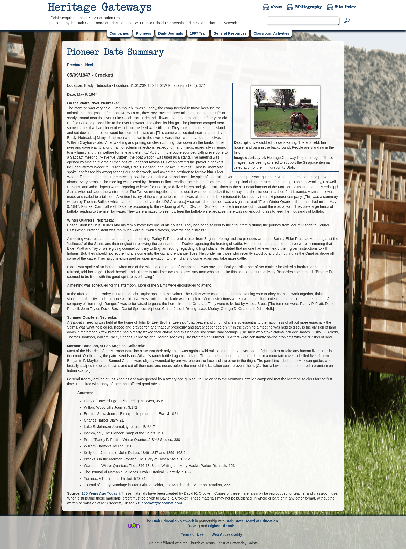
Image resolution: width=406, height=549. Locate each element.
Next (89, 65)
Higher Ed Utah (221, 526)
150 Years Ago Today (100, 493)
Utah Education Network (173, 521)
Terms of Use (192, 534)
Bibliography (308, 7)
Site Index (345, 7)
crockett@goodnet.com (162, 503)
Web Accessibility (227, 534)
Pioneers (143, 33)
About (276, 7)
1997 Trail (198, 33)
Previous (74, 65)
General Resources (230, 33)
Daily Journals (170, 33)
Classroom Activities (271, 33)
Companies (119, 33)
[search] (303, 20)
